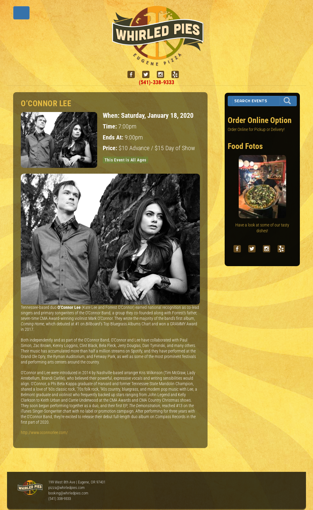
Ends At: (114, 137)
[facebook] (133, 74)
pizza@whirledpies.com (66, 487)
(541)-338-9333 (156, 82)
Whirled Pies (30, 488)
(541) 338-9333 (59, 498)
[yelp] (177, 74)
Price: (111, 148)
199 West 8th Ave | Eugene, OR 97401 (76, 482)
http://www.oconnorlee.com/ (44, 432)
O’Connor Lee (46, 103)
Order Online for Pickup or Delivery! (256, 129)
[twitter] (148, 74)
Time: (110, 126)
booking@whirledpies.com (68, 493)
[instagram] (163, 74)
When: (112, 115)
